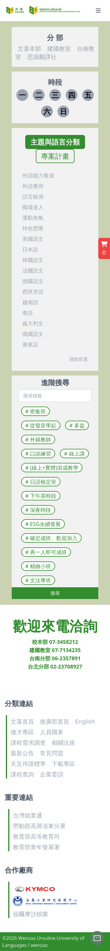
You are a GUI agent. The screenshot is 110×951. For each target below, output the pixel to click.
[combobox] (53, 396)
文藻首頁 (22, 721)
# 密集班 (36, 411)
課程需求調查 (28, 743)
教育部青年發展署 (36, 847)
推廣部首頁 (54, 721)
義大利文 (32, 323)
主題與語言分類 (55, 142)
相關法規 (63, 743)
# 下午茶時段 (42, 495)
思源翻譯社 (41, 57)
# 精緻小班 (39, 566)
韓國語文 (32, 259)
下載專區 (63, 764)
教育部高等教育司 (36, 836)
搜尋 (55, 593)
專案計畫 (55, 156)
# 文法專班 (39, 580)
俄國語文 (32, 333)
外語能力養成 (38, 175)
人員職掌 (51, 732)
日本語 (30, 249)
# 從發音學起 (42, 425)
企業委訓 (51, 774)
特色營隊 (32, 228)
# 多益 (78, 425)
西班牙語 (32, 291)
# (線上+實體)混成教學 (53, 467)
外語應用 (32, 185)
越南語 (30, 302)
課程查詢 (22, 774)
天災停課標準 (28, 764)
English (85, 721)
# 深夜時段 (39, 509)
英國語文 (32, 238)
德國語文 (32, 281)
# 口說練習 (39, 453)
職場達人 (32, 207)
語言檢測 (32, 196)
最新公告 (22, 753)
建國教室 (58, 49)
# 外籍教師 (39, 439)
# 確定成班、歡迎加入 (52, 538)
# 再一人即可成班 (47, 552)
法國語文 (32, 270)
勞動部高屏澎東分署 (39, 826)
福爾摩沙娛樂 (30, 914)
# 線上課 (75, 453)
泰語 (27, 312)
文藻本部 (29, 49)
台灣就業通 (27, 815)
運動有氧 (32, 217)
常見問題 (51, 753)
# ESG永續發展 (44, 523)
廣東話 (30, 344)
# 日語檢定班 (42, 481)
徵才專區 (22, 732)
